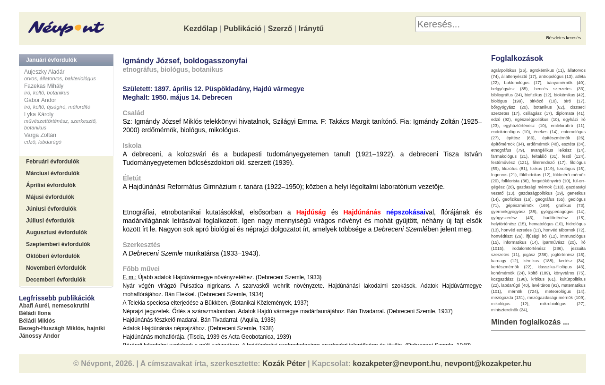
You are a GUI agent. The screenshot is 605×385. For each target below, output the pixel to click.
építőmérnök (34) (507, 144)
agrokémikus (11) (547, 70)
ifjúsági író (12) (541, 236)
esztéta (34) (573, 144)
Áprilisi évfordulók (51, 185)
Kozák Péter (284, 363)
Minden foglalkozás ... (530, 322)
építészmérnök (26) (563, 138)
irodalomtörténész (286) (537, 248)
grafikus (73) (570, 205)
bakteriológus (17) (523, 82)
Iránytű (311, 29)
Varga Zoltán (40, 135)
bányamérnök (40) (566, 82)
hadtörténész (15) (564, 217)
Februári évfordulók (52, 161)
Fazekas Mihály (43, 86)
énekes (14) (545, 131)
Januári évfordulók (51, 60)
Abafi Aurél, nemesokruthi (54, 305)
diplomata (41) (570, 113)
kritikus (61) (543, 279)
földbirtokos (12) (535, 174)
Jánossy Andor (39, 336)
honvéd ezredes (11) (521, 230)
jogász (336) (535, 254)
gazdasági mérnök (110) (540, 187)
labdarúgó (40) (515, 285)
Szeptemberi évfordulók (58, 244)
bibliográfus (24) (506, 95)
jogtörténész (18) (567, 254)
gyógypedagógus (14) (563, 211)
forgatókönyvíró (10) (551, 181)
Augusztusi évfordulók (56, 232)
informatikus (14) (520, 242)
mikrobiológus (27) (562, 303)
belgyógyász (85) (509, 88)
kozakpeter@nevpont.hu (396, 363)
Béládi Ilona (35, 313)
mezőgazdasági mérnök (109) (556, 297)
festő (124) (573, 156)
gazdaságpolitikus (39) (541, 193)
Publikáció (242, 29)
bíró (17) (574, 101)
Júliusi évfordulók (50, 220)
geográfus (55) (550, 199)
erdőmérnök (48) (543, 144)
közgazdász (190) (509, 279)
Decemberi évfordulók (56, 279)
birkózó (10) (543, 101)
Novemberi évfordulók (56, 268)
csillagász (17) (537, 113)
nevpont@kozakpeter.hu (488, 363)
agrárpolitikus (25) (509, 70)
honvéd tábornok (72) (564, 230)
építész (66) (521, 138)
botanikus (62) (549, 107)
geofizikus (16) (517, 199)
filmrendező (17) (549, 162)
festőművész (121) (509, 162)
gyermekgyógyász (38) (513, 211)
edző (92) (501, 119)
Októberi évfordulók (53, 256)
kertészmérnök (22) (511, 267)
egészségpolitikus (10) (537, 119)
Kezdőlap (200, 29)
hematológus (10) (546, 224)
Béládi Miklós (37, 320)
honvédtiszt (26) (507, 236)
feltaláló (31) (544, 156)
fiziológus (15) (571, 168)
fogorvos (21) (504, 174)
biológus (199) (507, 101)
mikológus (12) (509, 303)
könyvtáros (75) (568, 273)
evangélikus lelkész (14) (558, 150)
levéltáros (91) (545, 285)
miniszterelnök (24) (509, 310)
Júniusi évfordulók (51, 208)
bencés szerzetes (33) (559, 88)
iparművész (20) (559, 242)
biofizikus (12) (538, 95)
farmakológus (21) (509, 156)
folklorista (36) (515, 181)
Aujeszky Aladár (44, 71)
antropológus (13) (555, 76)
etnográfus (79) (507, 150)
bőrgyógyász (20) (509, 107)
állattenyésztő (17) (518, 76)
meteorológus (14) (564, 291)
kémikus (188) (538, 260)
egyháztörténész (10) (524, 125)
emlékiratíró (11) (568, 125)
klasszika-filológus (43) (560, 267)
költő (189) (539, 273)
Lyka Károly (38, 114)
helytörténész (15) (508, 224)
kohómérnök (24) (508, 273)
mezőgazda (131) (508, 297)
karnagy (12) (504, 260)
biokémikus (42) (569, 95)
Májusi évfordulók (50, 197)
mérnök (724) (523, 291)
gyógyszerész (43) (512, 217)
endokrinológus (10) (510, 131)
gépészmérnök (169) (527, 205)
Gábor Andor (40, 100)
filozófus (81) (514, 168)
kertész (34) (571, 260)
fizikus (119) (542, 168)
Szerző (280, 29)
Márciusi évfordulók (52, 173)
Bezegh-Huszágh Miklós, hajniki (62, 328)
